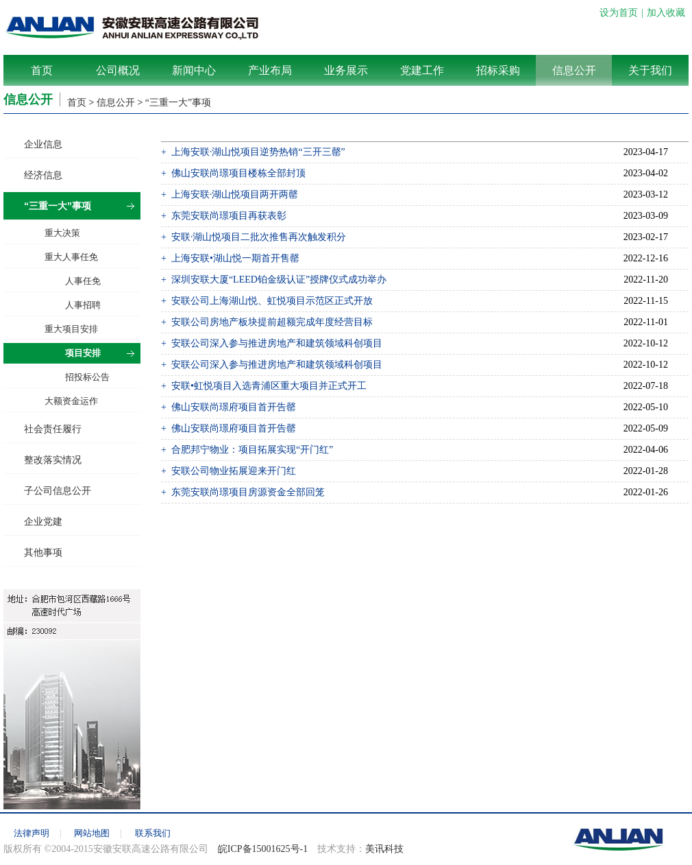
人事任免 (83, 281)
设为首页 (619, 13)
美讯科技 (384, 849)
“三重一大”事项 (178, 102)
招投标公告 (87, 377)
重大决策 (62, 233)
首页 (42, 70)
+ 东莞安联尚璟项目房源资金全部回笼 (243, 492)
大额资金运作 (71, 401)
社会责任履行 (53, 428)
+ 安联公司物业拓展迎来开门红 (228, 471)
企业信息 (43, 144)
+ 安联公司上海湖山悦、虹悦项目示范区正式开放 (267, 301)
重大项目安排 (71, 329)
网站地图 (92, 833)
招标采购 (498, 70)
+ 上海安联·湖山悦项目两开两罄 (229, 194)
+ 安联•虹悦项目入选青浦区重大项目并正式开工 (264, 386)
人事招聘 (83, 305)
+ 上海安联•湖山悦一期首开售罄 (230, 258)
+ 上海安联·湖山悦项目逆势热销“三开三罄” (253, 152)
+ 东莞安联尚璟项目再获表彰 (223, 216)
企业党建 (43, 521)
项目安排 (83, 353)
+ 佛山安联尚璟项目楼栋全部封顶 (233, 173)
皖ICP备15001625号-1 (263, 849)
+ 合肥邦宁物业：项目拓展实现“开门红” (247, 450)
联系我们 (153, 833)
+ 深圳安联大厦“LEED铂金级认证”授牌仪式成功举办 (273, 279)
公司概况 (118, 70)
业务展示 (346, 70)
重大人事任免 (71, 257)
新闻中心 (194, 70)
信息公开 (574, 70)
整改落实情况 (53, 459)
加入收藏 (666, 13)
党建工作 (422, 70)
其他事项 (43, 552)
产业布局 (270, 70)
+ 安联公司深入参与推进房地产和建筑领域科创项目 (271, 343)
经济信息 (43, 174)
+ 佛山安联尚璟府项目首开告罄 (228, 407)
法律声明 (31, 833)
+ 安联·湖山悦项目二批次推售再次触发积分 (253, 237)
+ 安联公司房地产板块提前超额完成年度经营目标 (267, 322)
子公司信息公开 (57, 490)
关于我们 (650, 70)
